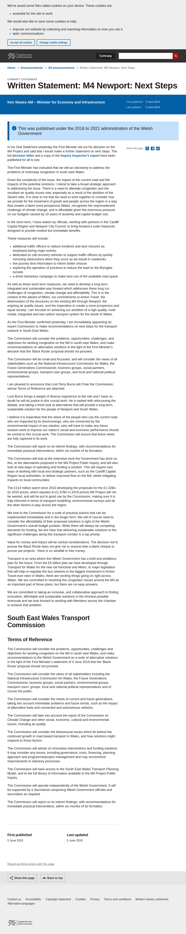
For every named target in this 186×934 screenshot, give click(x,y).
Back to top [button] (55, 878)
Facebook (152, 149)
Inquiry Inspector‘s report (80, 155)
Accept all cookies (21, 42)
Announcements (32, 67)
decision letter (23, 155)
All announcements (61, 67)
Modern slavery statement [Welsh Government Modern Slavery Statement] (152, 899)
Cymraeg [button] (105, 55)
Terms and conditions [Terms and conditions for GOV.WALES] (117, 899)
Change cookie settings (54, 42)
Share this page (24, 878)
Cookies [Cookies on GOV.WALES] (80, 899)
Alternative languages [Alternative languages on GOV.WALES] (21, 903)
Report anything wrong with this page (30, 864)
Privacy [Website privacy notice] (95, 899)
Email (158, 149)
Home (11, 67)
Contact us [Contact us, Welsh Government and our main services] (14, 899)
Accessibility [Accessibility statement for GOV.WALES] (33, 899)
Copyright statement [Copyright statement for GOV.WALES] (58, 899)
